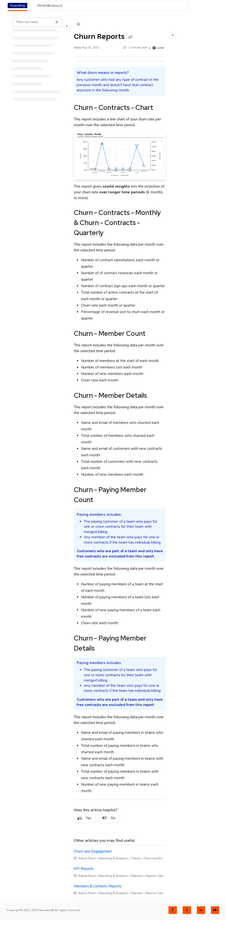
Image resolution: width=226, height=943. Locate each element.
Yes (84, 818)
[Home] (78, 24)
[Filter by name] (37, 22)
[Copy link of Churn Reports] (130, 37)
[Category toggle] (67, 26)
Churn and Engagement (93, 851)
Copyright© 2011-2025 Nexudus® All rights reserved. (44, 910)
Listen (158, 48)
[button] (117, 6)
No (109, 818)
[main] (120, 456)
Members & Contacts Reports (98, 886)
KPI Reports (83, 868)
